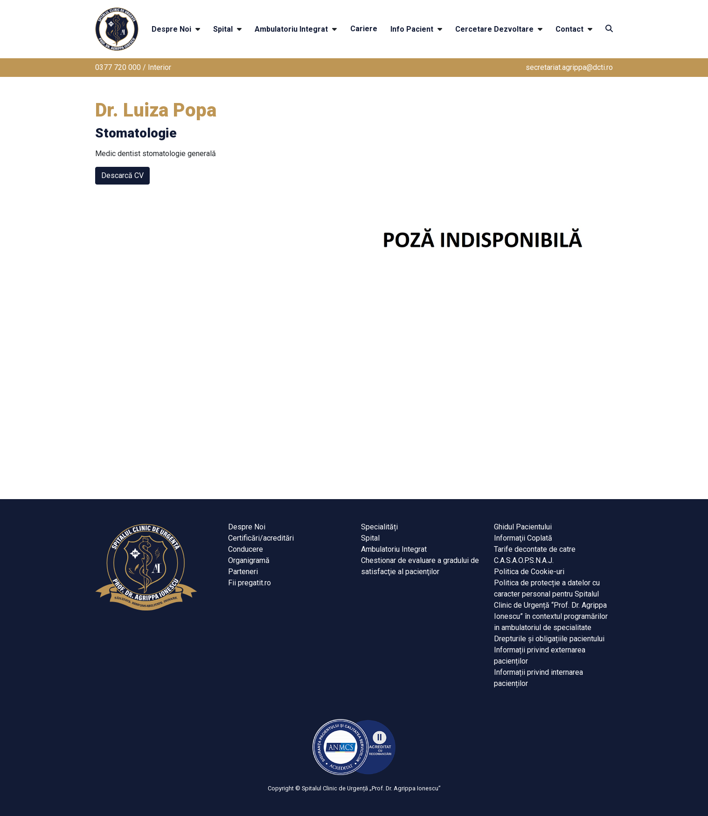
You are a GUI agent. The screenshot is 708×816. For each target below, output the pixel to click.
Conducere (245, 549)
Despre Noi (171, 29)
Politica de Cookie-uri (529, 571)
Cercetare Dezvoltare (494, 29)
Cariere (363, 28)
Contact (569, 29)
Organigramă (249, 560)
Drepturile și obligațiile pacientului (549, 638)
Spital (223, 29)
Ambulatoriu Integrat (291, 29)
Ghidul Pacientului (523, 526)
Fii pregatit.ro (249, 582)
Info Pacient (411, 29)
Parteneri (243, 571)
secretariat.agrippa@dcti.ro (569, 67)
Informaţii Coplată (523, 538)
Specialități (379, 526)
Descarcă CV (122, 175)
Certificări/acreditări (261, 538)
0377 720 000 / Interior (133, 67)
